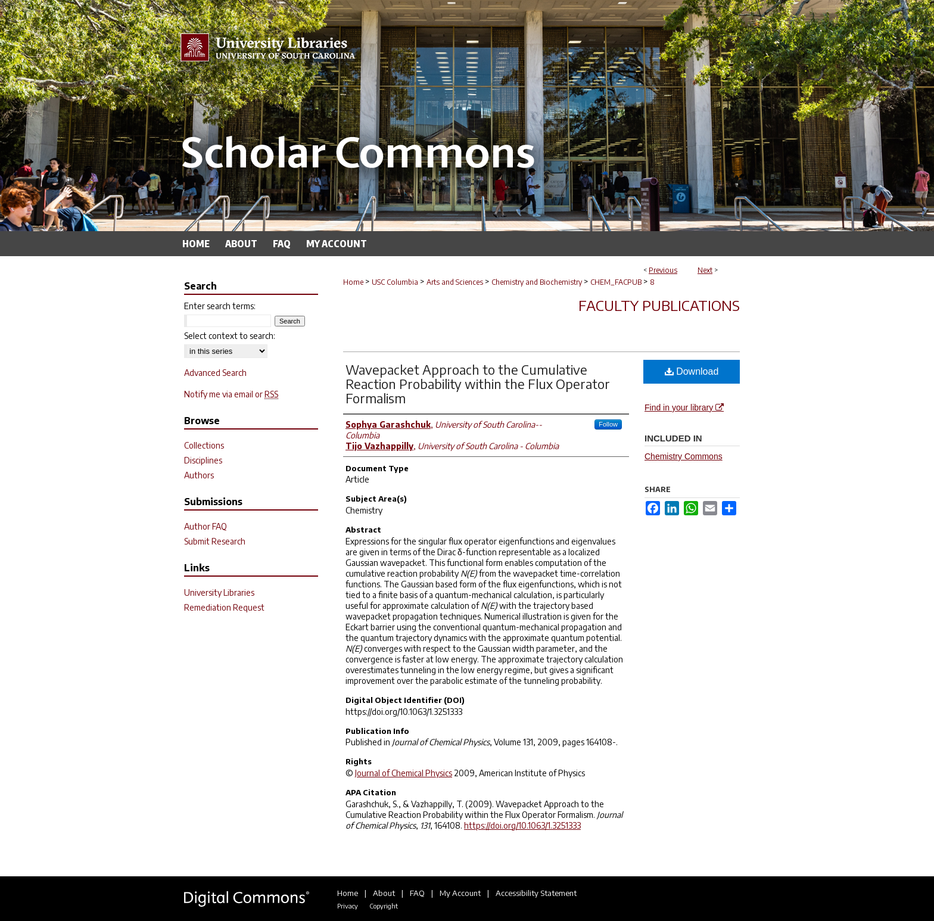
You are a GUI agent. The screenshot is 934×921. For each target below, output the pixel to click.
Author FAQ (205, 526)
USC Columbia (395, 282)
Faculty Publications (659, 305)
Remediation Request (224, 607)
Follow (608, 424)
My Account (460, 893)
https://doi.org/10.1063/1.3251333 (522, 825)
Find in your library (684, 407)
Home (353, 282)
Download (692, 371)
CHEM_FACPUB (616, 282)
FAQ (417, 893)
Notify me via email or (231, 394)
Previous (663, 270)
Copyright (383, 906)
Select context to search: (229, 336)
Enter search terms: (220, 306)
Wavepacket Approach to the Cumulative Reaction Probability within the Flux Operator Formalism (477, 383)
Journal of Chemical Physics (403, 773)
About (384, 893)
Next (705, 270)
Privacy (347, 906)
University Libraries (219, 592)
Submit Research (214, 541)
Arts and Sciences (454, 282)
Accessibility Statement (536, 893)
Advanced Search (215, 373)
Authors (199, 475)
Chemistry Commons (684, 456)
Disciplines (203, 460)
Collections (204, 445)
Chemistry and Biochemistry (536, 282)
